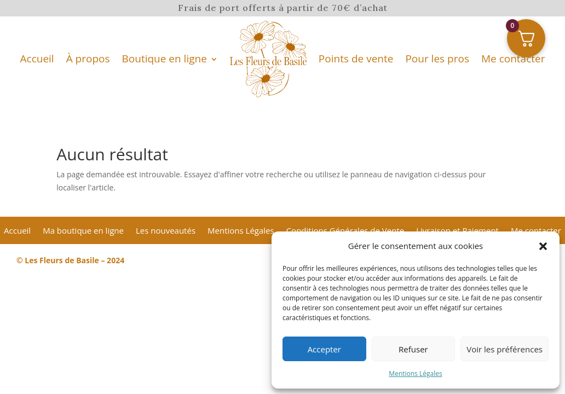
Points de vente (356, 58)
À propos (88, 58)
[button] (543, 246)
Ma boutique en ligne (83, 231)
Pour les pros (437, 58)
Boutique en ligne (164, 58)
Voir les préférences (504, 349)
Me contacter (513, 58)
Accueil (37, 58)
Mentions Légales (415, 373)
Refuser (413, 349)
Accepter (324, 349)
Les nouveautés (165, 231)
